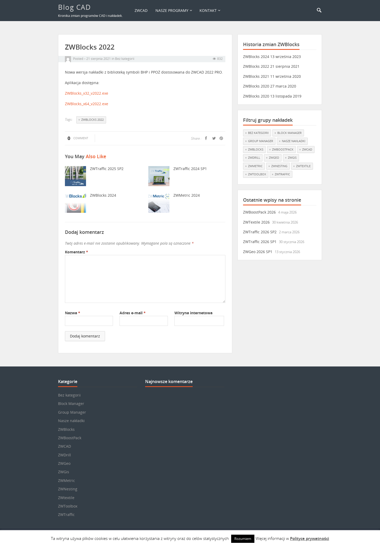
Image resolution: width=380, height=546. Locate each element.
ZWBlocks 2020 (256, 86)
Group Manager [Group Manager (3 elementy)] (260, 141)
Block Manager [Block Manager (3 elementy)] (289, 133)
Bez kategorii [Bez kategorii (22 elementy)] (258, 133)
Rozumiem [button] (242, 538)
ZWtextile (66, 497)
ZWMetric (66, 480)
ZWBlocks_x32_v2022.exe (86, 93)
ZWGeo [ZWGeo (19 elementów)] (274, 158)
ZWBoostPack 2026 (259, 212)
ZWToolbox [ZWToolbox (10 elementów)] (257, 174)
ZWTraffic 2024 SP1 (190, 168)
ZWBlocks (66, 429)
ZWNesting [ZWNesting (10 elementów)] (279, 166)
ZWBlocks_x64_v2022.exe (86, 103)
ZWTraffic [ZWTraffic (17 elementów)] (282, 174)
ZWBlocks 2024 (103, 195)
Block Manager (71, 403)
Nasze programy (171, 10)
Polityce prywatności (309, 538)
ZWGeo (64, 463)
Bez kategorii (124, 58)
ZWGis (63, 471)
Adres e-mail (133, 312)
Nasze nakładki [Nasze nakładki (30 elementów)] (293, 141)
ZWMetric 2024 (186, 195)
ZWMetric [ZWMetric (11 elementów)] (255, 166)
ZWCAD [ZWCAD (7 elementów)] (307, 149)
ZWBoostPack (69, 437)
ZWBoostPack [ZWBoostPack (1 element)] (282, 149)
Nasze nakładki (71, 420)
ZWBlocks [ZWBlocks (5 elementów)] (255, 149)
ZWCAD (141, 10)
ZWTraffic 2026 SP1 (260, 241)
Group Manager (72, 412)
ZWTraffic (66, 514)
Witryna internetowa (193, 312)
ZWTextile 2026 (256, 222)
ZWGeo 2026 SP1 (257, 251)
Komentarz (76, 251)
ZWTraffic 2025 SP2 (107, 168)
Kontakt (208, 10)
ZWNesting (67, 488)
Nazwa (72, 312)
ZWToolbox (67, 506)
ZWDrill (64, 454)
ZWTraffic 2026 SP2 (260, 231)
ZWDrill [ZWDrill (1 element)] (254, 158)
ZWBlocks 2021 (256, 76)
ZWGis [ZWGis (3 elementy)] (292, 158)
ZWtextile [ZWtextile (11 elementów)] (303, 166)
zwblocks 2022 (92, 120)
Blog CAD (74, 7)
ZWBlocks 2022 (256, 66)
